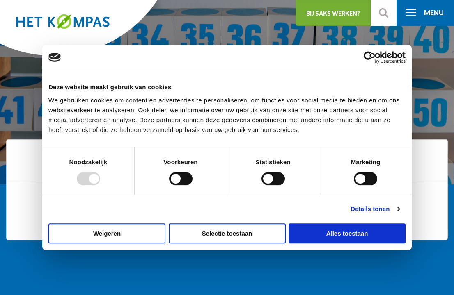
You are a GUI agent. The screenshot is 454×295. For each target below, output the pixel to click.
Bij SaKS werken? (333, 13)
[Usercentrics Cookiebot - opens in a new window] (370, 57)
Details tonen (370, 208)
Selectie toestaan (227, 233)
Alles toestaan (347, 233)
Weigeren (107, 233)
